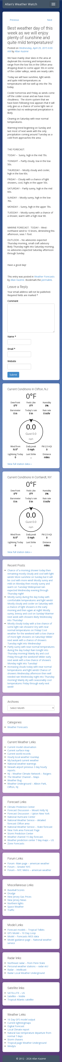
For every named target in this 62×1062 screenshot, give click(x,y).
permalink (46, 279)
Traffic (10, 910)
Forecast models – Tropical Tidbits (25, 929)
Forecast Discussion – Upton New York (28, 813)
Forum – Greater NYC (19, 866)
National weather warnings (21, 763)
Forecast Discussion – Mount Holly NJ (27, 810)
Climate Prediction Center (21, 806)
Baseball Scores (15, 890)
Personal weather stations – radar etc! (27, 966)
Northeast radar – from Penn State (26, 963)
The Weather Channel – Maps (23, 777)
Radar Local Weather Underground (26, 973)
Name (11, 336)
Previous (14, 19)
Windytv (11, 1046)
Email (11, 348)
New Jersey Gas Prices (19, 896)
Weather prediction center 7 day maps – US (30, 840)
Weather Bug (14, 780)
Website (11, 361)
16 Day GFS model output (21, 1019)
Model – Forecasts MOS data (23, 936)
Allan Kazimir (22, 51)
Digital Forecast (15, 1026)
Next (49, 19)
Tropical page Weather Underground (26, 1042)
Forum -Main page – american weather (28, 863)
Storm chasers (15, 1039)
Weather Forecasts (44, 276)
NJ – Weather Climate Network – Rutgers (29, 773)
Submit (13, 374)
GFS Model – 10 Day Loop (21, 933)
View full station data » (19, 463)
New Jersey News (16, 900)
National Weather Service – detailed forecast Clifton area (26, 822)
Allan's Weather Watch (21, 4)
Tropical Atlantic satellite (20, 999)
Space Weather (15, 906)
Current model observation (21, 747)
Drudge (11, 893)
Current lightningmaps (19, 1022)
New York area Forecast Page (23, 830)
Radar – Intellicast (16, 969)
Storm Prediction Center (20, 833)
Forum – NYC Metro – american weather (29, 870)
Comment (12, 301)
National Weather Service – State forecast (29, 826)
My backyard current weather (23, 760)
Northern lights (15, 903)
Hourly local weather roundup (23, 757)
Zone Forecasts (15, 843)
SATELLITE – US (16, 993)
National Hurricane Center (21, 816)
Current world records (19, 753)
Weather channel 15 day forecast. (25, 836)
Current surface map (18, 750)
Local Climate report (18, 1029)
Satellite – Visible (16, 996)
